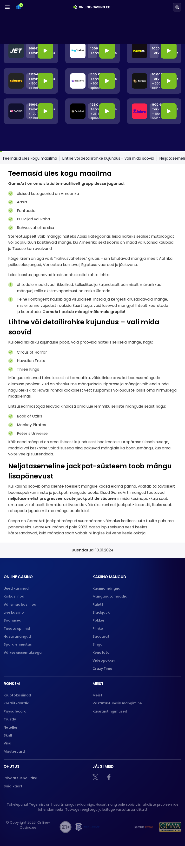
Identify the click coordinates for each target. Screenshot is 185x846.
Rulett (97, 604)
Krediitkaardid (16, 703)
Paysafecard (15, 711)
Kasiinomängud (106, 588)
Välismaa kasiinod (20, 604)
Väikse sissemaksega (23, 652)
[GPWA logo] (170, 827)
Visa (7, 743)
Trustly (10, 719)
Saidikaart (13, 786)
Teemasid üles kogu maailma (29, 158)
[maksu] (87, 827)
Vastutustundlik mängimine (117, 703)
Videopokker (104, 660)
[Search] (177, 7)
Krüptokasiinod (17, 695)
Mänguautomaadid (109, 596)
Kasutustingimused (109, 711)
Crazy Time (102, 668)
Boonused (12, 620)
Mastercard (14, 751)
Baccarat (100, 636)
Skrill (8, 735)
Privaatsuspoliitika (20, 778)
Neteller (11, 727)
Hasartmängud (17, 636)
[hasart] (115, 827)
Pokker (98, 620)
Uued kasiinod (16, 588)
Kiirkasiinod (14, 596)
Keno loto (101, 652)
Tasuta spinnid (17, 628)
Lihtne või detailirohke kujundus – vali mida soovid (108, 158)
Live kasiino (14, 612)
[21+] (65, 827)
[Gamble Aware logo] (143, 827)
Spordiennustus (18, 644)
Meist (97, 695)
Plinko (97, 628)
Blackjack (101, 612)
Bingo (97, 644)
